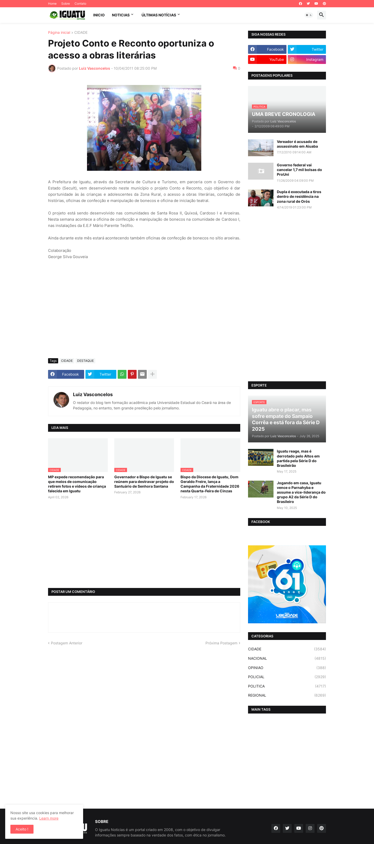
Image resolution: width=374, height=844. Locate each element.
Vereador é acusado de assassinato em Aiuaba (297, 143)
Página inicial (59, 33)
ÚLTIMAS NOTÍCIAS (159, 15)
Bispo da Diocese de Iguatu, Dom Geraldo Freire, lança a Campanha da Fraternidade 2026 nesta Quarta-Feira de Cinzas (210, 484)
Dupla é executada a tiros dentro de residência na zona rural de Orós (299, 196)
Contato (80, 3)
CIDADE (81, 33)
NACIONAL (287, 658)
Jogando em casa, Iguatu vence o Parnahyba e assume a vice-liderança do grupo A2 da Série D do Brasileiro (301, 492)
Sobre (65, 3)
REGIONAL (287, 695)
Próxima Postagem (221, 643)
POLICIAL (287, 676)
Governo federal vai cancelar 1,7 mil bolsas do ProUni (299, 169)
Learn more (48, 818)
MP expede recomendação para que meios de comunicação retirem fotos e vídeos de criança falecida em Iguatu (77, 484)
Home (52, 3)
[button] (308, 15)
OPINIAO (287, 667)
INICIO (99, 15)
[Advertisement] (144, 315)
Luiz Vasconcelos (93, 394)
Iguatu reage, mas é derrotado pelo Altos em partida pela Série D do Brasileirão (298, 458)
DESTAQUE (85, 361)
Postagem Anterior (66, 643)
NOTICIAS (121, 15)
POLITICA (287, 686)
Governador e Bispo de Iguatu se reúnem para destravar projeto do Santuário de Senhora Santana (144, 481)
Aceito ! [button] (22, 829)
